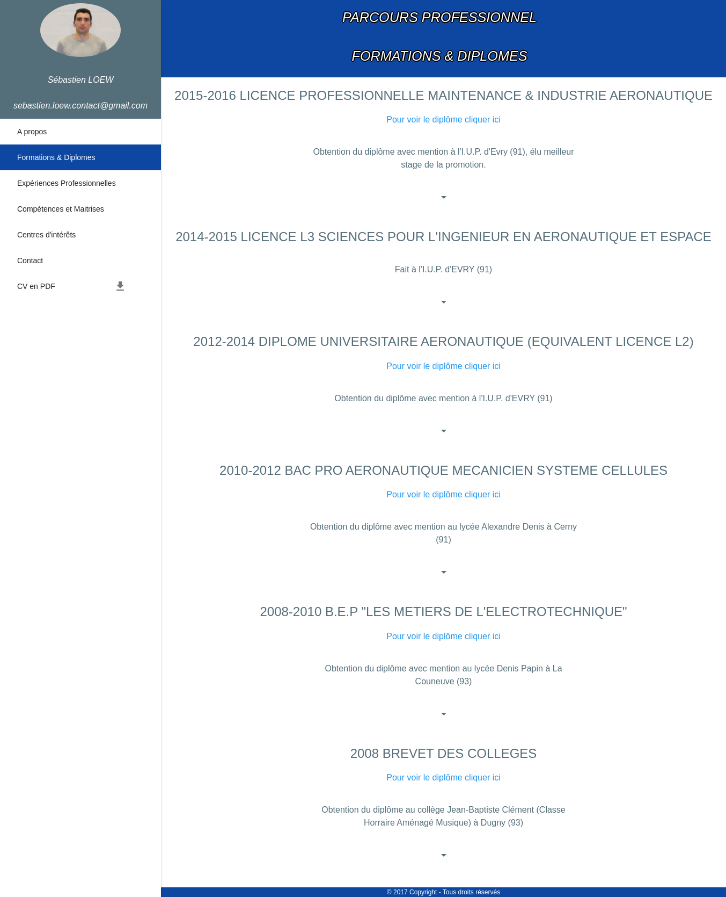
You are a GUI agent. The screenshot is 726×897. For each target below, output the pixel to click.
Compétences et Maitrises (60, 209)
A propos (32, 131)
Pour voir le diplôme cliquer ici (443, 119)
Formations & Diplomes (56, 157)
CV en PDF (72, 286)
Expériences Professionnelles (66, 183)
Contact (30, 260)
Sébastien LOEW (81, 79)
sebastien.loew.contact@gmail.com (80, 105)
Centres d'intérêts (46, 234)
